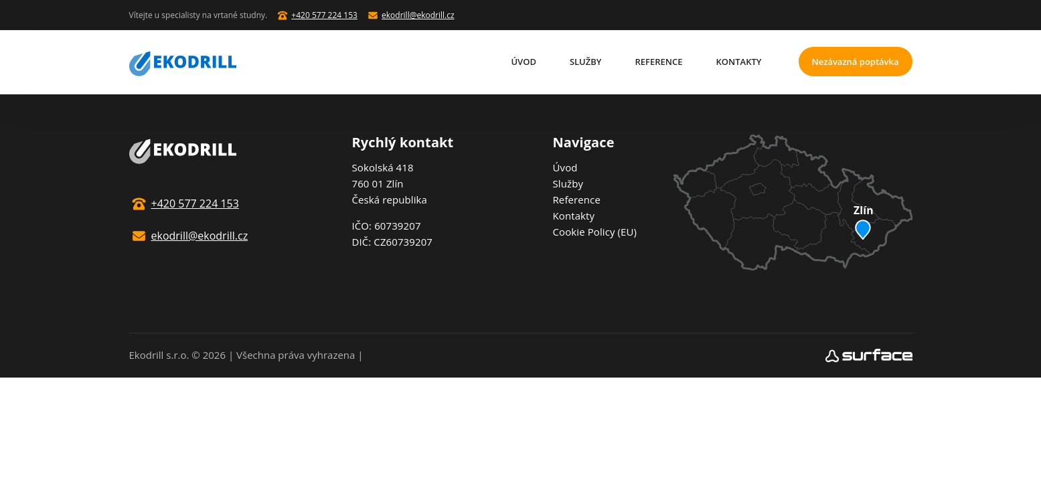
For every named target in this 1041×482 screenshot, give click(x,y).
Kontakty (739, 62)
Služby (586, 62)
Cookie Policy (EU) (595, 231)
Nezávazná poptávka (854, 62)
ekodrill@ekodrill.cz (418, 15)
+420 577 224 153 (324, 15)
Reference (659, 62)
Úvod (523, 62)
